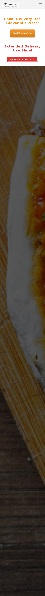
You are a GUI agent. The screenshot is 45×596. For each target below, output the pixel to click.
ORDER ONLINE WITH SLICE (22, 59)
